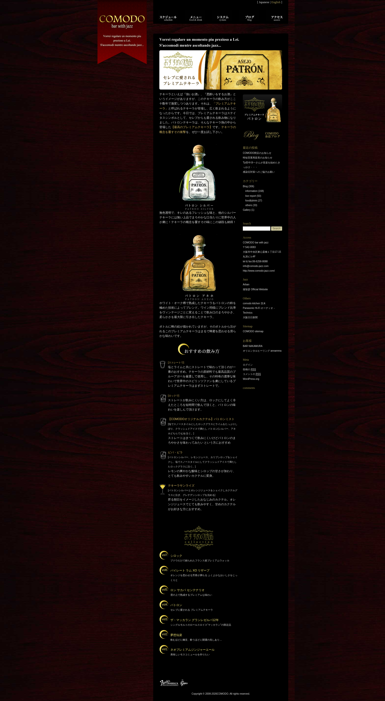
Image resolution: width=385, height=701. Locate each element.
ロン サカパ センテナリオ (187, 590)
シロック (176, 555)
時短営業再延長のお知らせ (257, 157)
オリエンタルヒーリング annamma (262, 350)
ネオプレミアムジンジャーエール (192, 649)
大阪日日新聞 (250, 317)
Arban (246, 284)
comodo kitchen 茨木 (254, 303)
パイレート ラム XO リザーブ (189, 570)
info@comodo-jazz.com (256, 266)
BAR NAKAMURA (252, 346)
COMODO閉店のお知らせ (257, 153)
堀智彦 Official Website (255, 289)
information (251, 191)
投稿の (249, 369)
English (275, 2)
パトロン (176, 605)
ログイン (248, 364)
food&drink (251, 200)
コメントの (252, 374)
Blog (245, 186)
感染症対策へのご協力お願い (259, 172)
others (248, 205)
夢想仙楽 (176, 635)
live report (250, 196)
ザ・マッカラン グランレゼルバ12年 (194, 620)
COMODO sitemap (253, 331)
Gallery (247, 210)
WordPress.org (251, 379)
